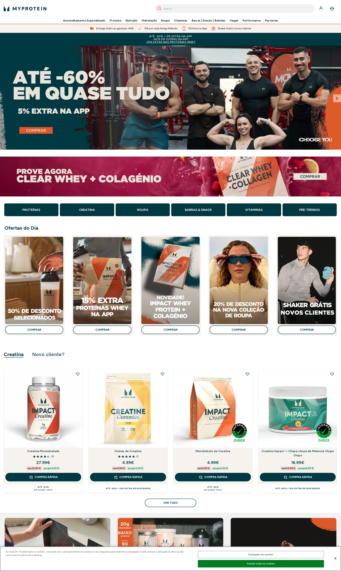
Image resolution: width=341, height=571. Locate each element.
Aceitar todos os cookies (261, 563)
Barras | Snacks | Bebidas (208, 20)
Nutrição (131, 20)
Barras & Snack (198, 210)
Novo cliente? (48, 354)
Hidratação (149, 20)
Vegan (234, 20)
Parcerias (271, 20)
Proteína (115, 20)
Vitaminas (180, 20)
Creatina (87, 210)
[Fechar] (335, 558)
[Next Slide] (337, 98)
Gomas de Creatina (128, 451)
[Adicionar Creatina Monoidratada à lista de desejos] (77, 374)
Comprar (34, 329)
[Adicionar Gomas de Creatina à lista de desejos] (162, 374)
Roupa (165, 20)
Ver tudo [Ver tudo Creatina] (170, 502)
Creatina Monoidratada (43, 451)
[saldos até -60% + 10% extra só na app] (170, 98)
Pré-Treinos (309, 210)
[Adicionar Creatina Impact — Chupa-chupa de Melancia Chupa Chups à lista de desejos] (332, 374)
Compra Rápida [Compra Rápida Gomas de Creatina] (128, 477)
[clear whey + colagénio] (170, 176)
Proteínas (31, 210)
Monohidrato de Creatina (213, 451)
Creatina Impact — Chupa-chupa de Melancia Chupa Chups (298, 453)
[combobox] (235, 8)
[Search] (159, 8)
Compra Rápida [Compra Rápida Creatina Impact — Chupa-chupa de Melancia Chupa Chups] (297, 477)
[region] (170, 559)
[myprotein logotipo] (25, 8)
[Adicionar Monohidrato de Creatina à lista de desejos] (247, 374)
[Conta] (321, 8)
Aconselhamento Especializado (84, 20)
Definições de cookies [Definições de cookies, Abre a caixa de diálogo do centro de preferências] (260, 554)
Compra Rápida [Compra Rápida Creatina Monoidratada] (43, 477)
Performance (252, 20)
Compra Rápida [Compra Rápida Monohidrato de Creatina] (213, 477)
